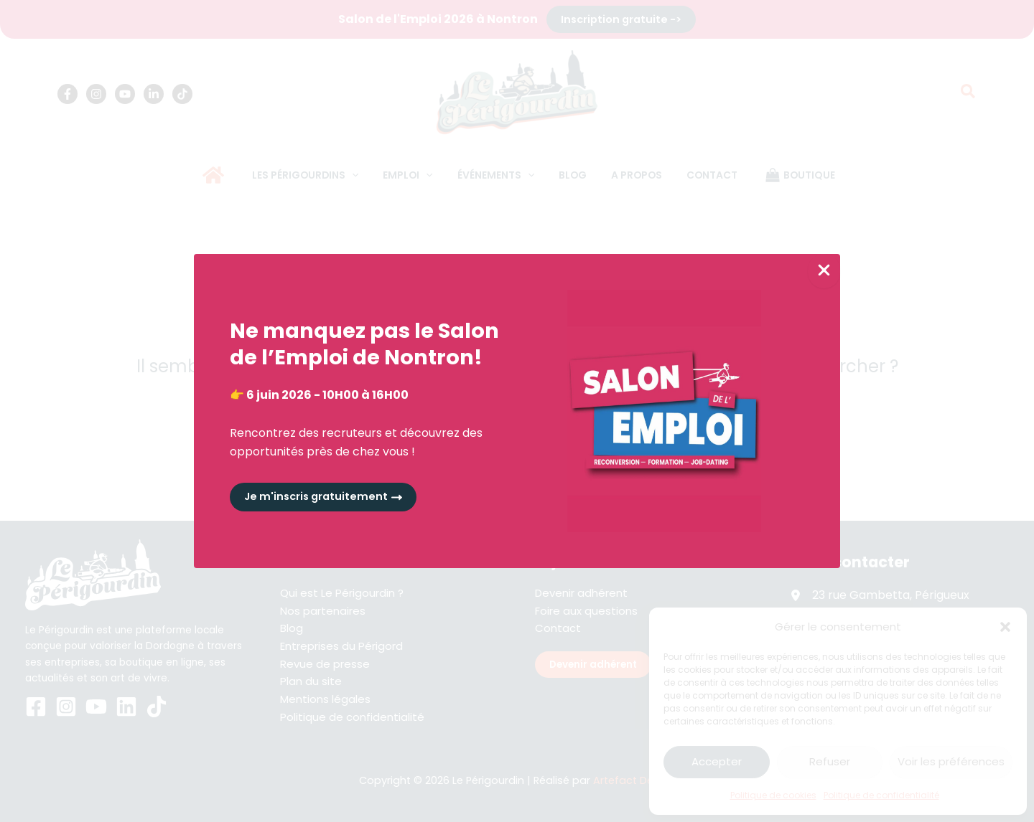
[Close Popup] (824, 271)
